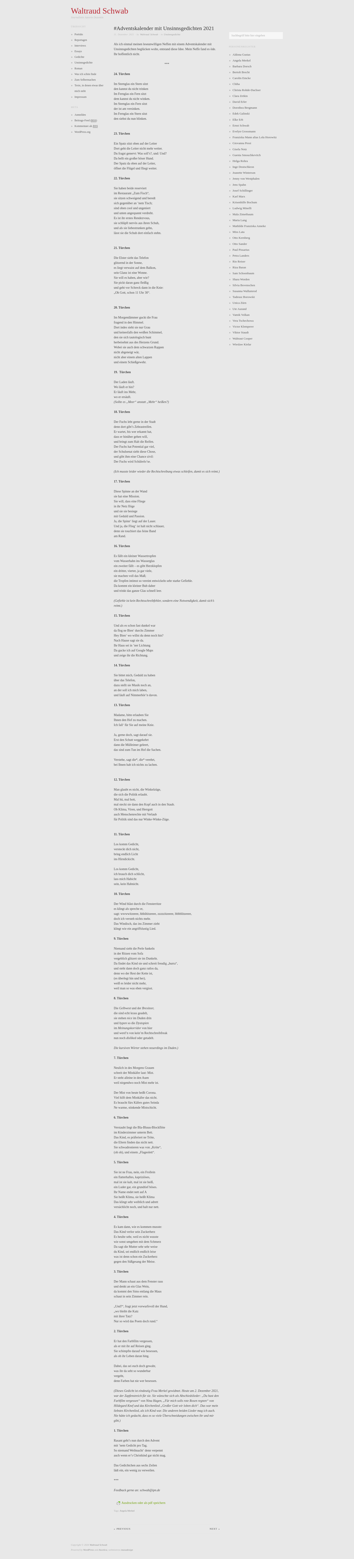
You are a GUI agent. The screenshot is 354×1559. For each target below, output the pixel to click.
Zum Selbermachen (85, 79)
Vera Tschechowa (243, 320)
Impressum (80, 96)
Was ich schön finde (85, 74)
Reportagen (81, 40)
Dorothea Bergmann (245, 107)
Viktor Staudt (241, 332)
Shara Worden (241, 279)
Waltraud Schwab (149, 34)
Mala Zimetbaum (243, 214)
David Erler (240, 101)
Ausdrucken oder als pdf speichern (140, 1503)
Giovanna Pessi (242, 143)
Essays (78, 51)
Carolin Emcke (242, 78)
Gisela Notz (240, 149)
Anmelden (80, 114)
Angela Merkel (127, 1510)
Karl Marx (239, 196)
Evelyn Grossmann (244, 131)
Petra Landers (241, 255)
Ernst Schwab (241, 125)
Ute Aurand (240, 309)
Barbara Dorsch (242, 66)
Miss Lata (239, 232)
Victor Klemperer (243, 326)
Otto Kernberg (241, 237)
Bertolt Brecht (241, 72)
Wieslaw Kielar (242, 344)
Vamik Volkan (241, 314)
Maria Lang (240, 220)
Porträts (79, 34)
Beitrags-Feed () (86, 120)
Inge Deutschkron (243, 167)
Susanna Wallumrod (245, 291)
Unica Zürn (239, 302)
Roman (78, 68)
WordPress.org (82, 131)
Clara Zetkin (240, 96)
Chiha (236, 84)
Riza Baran (239, 267)
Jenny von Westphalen (246, 178)
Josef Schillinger (243, 190)
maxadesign (127, 1549)
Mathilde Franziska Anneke (249, 226)
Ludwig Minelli (242, 208)
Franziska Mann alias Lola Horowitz (255, 137)
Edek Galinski (241, 113)
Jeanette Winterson (244, 172)
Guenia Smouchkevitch (247, 155)
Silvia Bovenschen (244, 285)
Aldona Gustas (241, 54)
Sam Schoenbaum (243, 273)
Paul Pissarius (241, 249)
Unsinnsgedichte (172, 34)
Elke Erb (238, 119)
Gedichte (79, 57)
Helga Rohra (240, 161)
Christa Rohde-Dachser (247, 90)
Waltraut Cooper (242, 338)
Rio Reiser (239, 261)
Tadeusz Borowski (244, 297)
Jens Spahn (239, 184)
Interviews (80, 45)
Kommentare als (86, 126)
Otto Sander (240, 244)
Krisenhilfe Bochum (245, 202)
